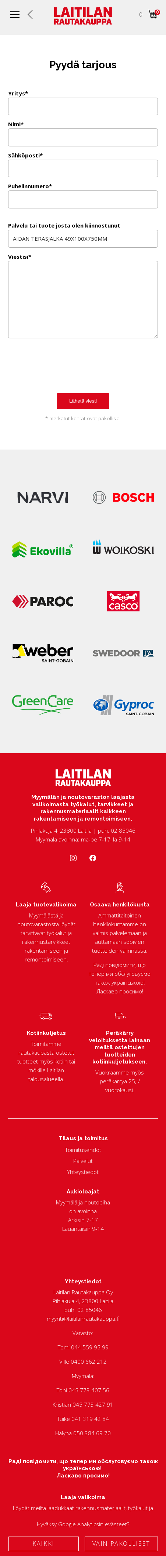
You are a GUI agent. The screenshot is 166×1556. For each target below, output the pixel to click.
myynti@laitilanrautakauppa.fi (83, 1318)
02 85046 (89, 1309)
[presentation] (64, 373)
